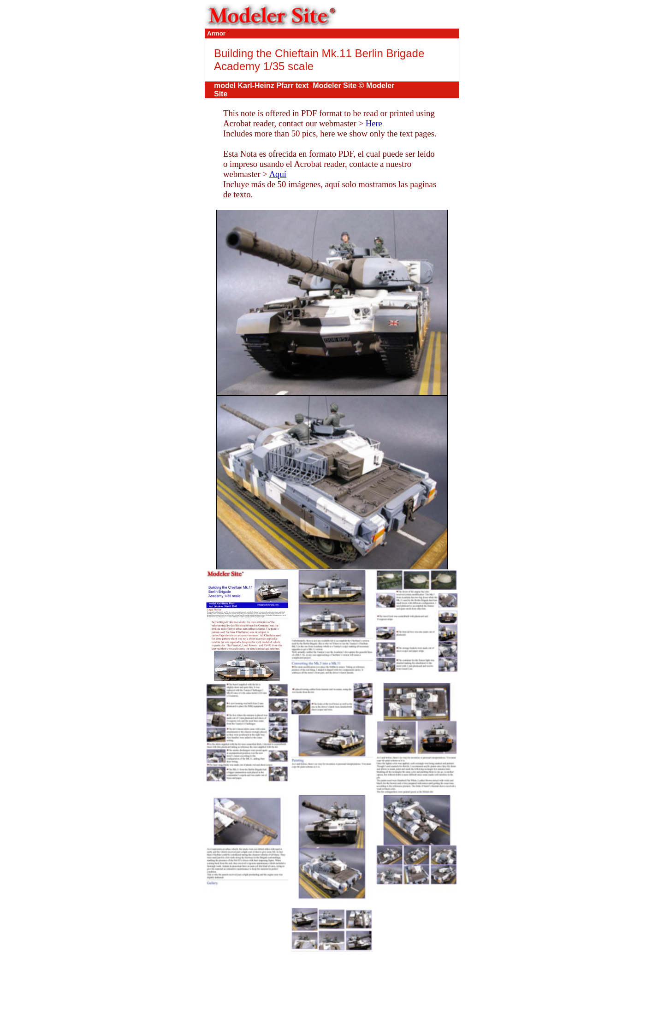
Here (374, 123)
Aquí (277, 174)
